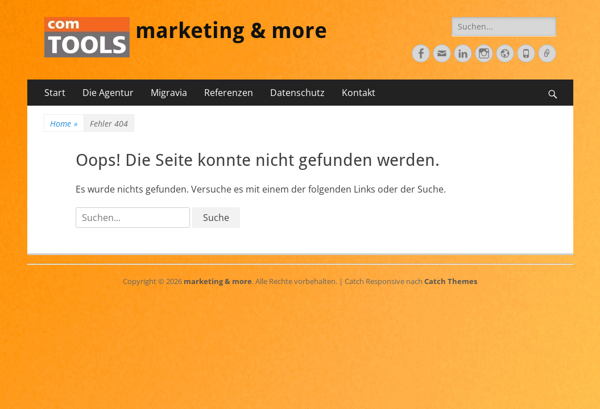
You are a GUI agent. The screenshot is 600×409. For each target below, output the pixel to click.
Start (54, 92)
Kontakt (358, 92)
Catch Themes (450, 281)
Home (64, 124)
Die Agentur (108, 92)
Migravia (169, 92)
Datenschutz (297, 92)
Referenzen (228, 92)
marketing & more (231, 30)
